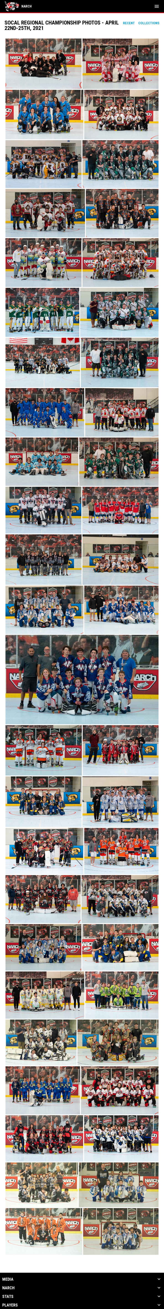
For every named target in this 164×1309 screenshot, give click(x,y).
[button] (43, 64)
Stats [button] (7, 1296)
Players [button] (10, 1305)
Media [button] (7, 1279)
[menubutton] (156, 6)
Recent (129, 23)
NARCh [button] (8, 1288)
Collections (148, 23)
